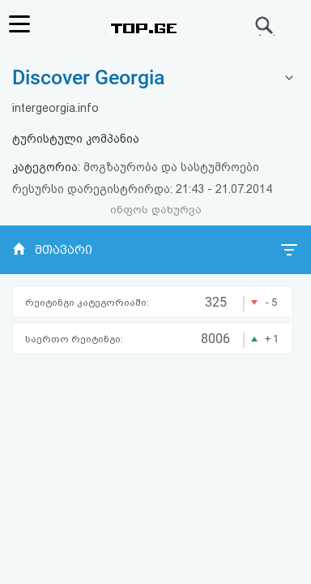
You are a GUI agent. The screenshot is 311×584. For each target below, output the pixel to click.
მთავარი (63, 250)
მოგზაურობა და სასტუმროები (171, 167)
